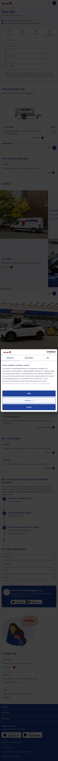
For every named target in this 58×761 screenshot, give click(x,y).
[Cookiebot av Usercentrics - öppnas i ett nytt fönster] (47, 352)
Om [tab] (47, 358)
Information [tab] (29, 358)
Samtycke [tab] (10, 358)
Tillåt (29, 393)
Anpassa (29, 400)
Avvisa (29, 407)
